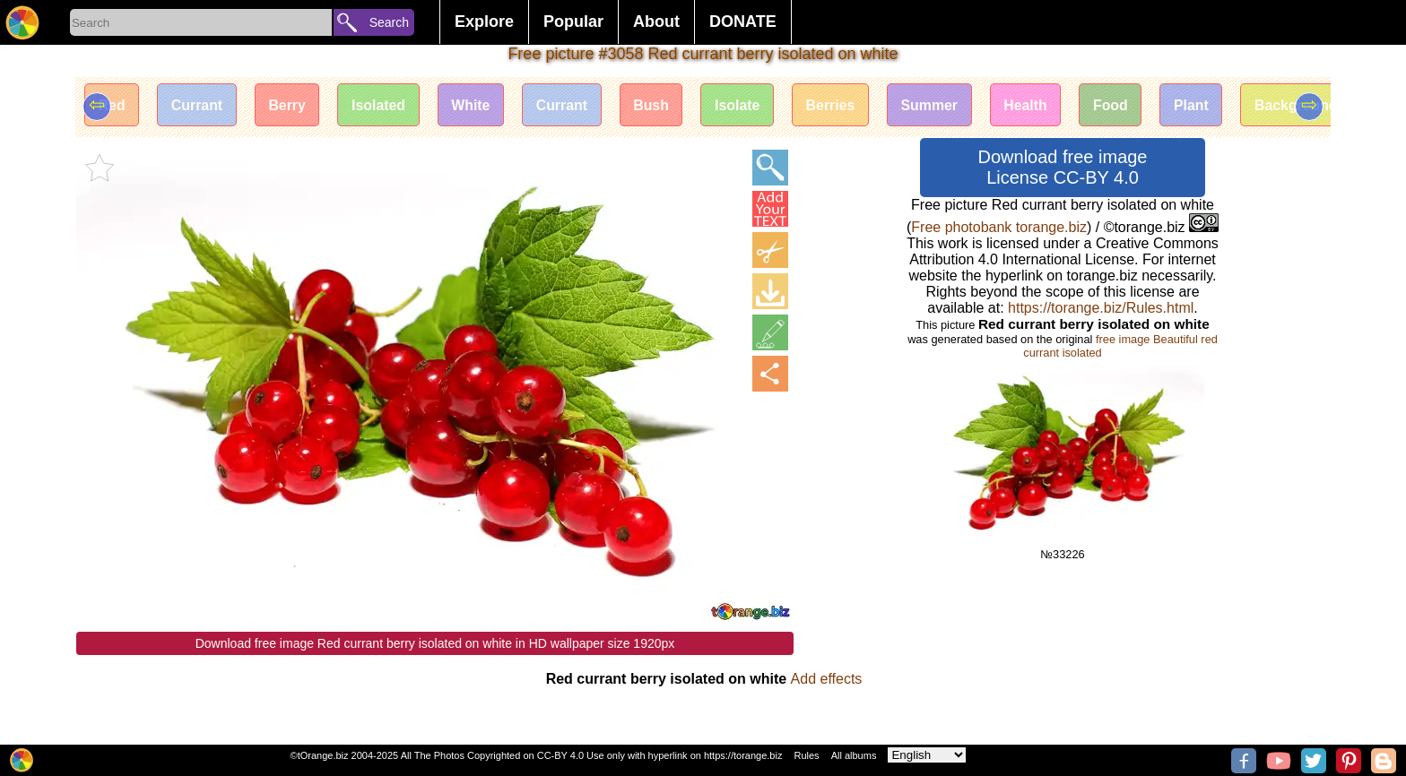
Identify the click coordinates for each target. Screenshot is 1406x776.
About (656, 21)
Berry (289, 105)
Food (1122, 105)
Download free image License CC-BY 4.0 (1063, 167)
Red (112, 105)
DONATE (743, 21)
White (475, 105)
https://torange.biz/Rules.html (1100, 307)
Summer (939, 105)
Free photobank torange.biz (999, 227)
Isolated (382, 105)
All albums (854, 755)
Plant (1204, 105)
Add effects (827, 678)
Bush (658, 105)
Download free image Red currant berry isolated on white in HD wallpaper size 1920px (435, 643)
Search (389, 22)
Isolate (745, 105)
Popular (573, 21)
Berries (839, 105)
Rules (806, 755)
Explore (484, 21)
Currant (198, 105)
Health (1037, 105)
